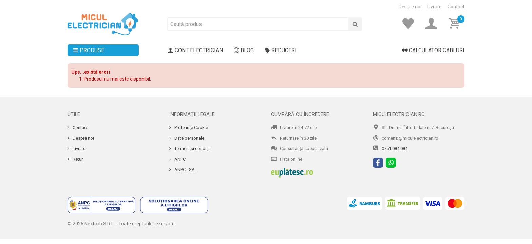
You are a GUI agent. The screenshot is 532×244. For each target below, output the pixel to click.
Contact (456, 6)
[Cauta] (355, 24)
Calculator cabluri (433, 50)
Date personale (188, 138)
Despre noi (410, 6)
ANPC (179, 159)
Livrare (434, 6)
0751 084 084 (394, 148)
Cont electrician (195, 50)
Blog (244, 50)
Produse (88, 50)
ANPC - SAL (185, 169)
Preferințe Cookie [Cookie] (190, 127)
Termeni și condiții (191, 148)
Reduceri (281, 50)
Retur (77, 159)
